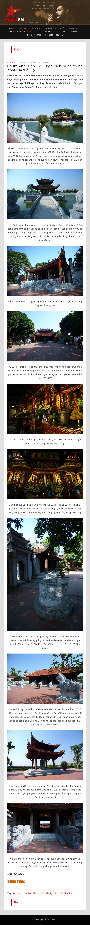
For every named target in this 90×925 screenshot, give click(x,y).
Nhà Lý (48, 893)
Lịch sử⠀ (62, 28)
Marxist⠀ (48, 32)
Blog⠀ (30, 35)
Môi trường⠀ (16, 32)
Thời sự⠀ (22, 28)
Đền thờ (68, 893)
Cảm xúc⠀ (75, 32)
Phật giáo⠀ (62, 32)
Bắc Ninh (58, 893)
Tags (39, 35)
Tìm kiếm (49, 35)
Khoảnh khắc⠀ (34, 32)
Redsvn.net (51, 920)
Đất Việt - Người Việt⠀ (29, 62)
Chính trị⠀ (36, 28)
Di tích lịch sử (20, 893)
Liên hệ (59, 35)
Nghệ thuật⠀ (75, 28)
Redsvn (11, 28)
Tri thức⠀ (49, 28)
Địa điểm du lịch (36, 893)
